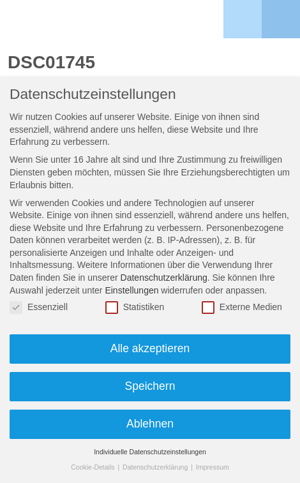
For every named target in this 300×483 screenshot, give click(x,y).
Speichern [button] (150, 386)
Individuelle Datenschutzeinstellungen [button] (150, 452)
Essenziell (39, 307)
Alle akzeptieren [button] (150, 348)
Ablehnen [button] (150, 423)
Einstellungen (131, 290)
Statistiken (135, 307)
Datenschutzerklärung (164, 277)
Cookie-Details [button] (93, 467)
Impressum (212, 467)
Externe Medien (242, 307)
